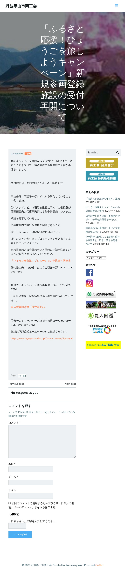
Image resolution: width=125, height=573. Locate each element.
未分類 (28, 153)
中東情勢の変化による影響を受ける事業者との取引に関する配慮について (102, 240)
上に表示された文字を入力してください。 (33, 520)
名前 (12, 463)
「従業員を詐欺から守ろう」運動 (102, 198)
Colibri (99, 564)
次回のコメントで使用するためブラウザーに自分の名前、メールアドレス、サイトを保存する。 (41, 505)
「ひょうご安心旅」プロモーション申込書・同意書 (41, 260)
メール (13, 476)
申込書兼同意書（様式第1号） (29, 306)
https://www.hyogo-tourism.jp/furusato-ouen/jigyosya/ (42, 338)
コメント (15, 422)
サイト (13, 489)
